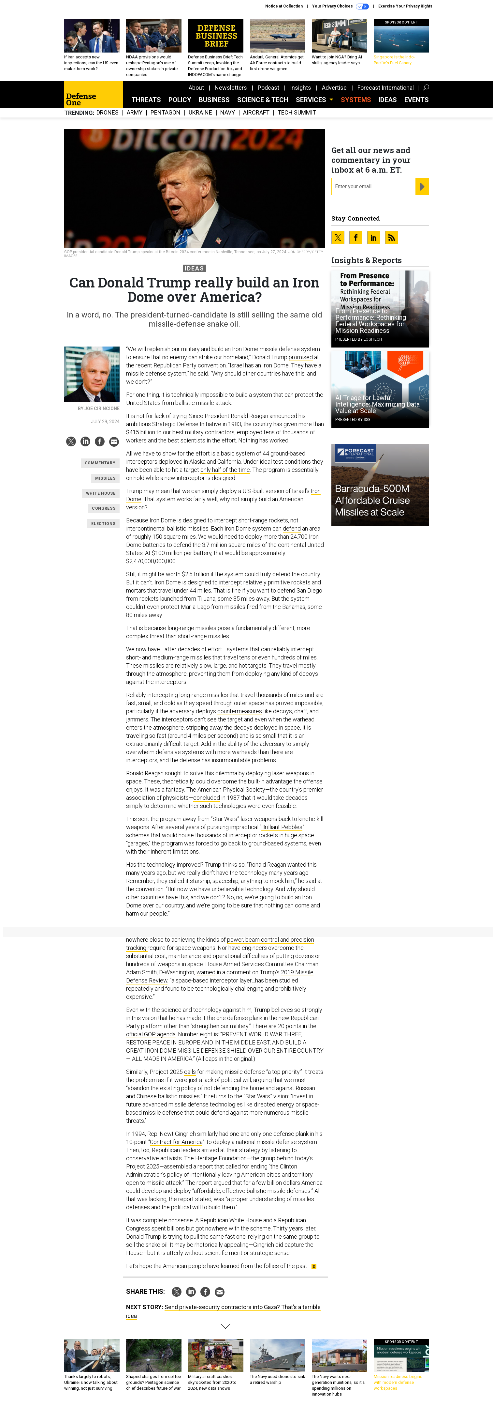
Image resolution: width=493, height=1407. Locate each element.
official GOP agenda (151, 1034)
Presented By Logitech (358, 339)
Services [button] (312, 100)
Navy (227, 113)
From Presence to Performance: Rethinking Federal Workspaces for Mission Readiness (370, 320)
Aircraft (256, 113)
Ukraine (200, 113)
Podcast (268, 87)
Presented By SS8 (352, 419)
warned (205, 972)
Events (416, 100)
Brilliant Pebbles (281, 827)
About (196, 87)
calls (190, 1071)
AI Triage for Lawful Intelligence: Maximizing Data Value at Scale (377, 404)
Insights (300, 87)
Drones (107, 113)
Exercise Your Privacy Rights (405, 6)
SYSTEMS (356, 100)
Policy (179, 100)
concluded (206, 797)
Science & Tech (262, 100)
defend (292, 528)
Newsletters (231, 87)
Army (134, 113)
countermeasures (239, 711)
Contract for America (176, 1141)
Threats (146, 100)
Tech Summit (297, 113)
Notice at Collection (284, 6)
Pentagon (166, 113)
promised (301, 357)
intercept (230, 582)
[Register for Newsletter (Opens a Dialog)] (422, 186)
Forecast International (385, 87)
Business (214, 100)
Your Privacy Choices (340, 6)
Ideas (388, 100)
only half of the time (225, 469)
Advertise (334, 87)
